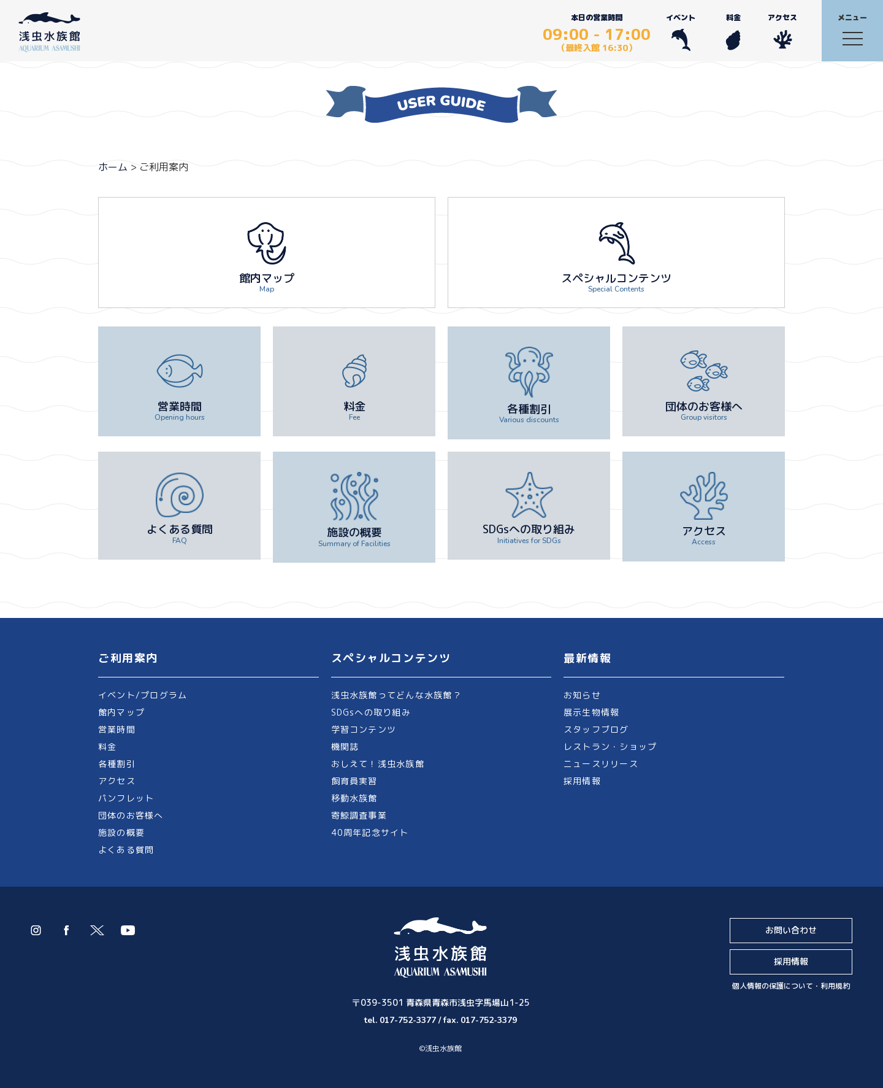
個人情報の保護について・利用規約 (791, 986)
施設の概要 (121, 832)
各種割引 (117, 764)
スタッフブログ (596, 729)
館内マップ (121, 712)
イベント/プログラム (142, 695)
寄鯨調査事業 (359, 815)
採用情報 (582, 781)
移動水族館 (354, 798)
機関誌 (345, 746)
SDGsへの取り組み (371, 712)
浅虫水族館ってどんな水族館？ (396, 695)
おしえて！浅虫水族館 (377, 764)
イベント (680, 31)
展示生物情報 (591, 712)
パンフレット (126, 798)
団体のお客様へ (131, 815)
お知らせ (582, 695)
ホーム (113, 167)
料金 (733, 31)
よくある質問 (126, 849)
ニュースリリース (601, 764)
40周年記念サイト (370, 832)
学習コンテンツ (364, 729)
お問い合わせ (791, 930)
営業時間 (117, 729)
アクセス (782, 31)
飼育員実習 (354, 781)
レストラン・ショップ (610, 746)
